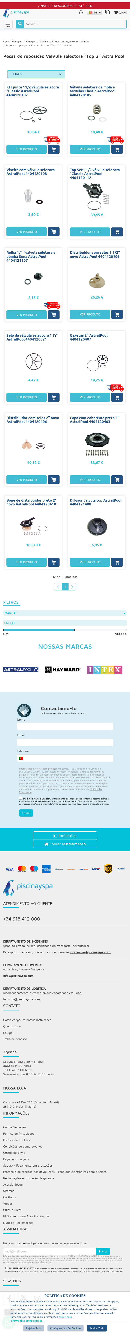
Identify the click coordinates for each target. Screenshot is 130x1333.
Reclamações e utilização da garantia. (29, 1182)
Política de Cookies (16, 1143)
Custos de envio (14, 1156)
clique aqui (65, 1316)
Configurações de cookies (65, 1328)
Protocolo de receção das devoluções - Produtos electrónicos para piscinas (54, 1175)
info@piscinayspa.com (18, 978)
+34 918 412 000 (21, 920)
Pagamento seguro (16, 1162)
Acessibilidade (13, 1188)
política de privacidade (39, 1267)
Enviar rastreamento (65, 845)
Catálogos (9, 1201)
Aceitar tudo (97, 1328)
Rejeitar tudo (34, 1328)
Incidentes (65, 837)
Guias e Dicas (12, 1214)
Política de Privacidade (65, 803)
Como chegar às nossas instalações (27, 1022)
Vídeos (7, 1207)
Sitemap (8, 1195)
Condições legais (14, 1130)
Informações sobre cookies (26, 1320)
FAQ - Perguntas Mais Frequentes (26, 1220)
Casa (6, 42)
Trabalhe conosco (15, 1042)
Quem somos (12, 1029)
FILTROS (36, 75)
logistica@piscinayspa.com (21, 1002)
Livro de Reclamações (18, 1227)
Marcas (65, 614)
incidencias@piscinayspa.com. (90, 954)
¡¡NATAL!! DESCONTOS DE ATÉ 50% (65, 6)
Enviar (26, 814)
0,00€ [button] (120, 12)
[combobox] (22, 759)
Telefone (23, 753)
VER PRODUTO (26, 150)
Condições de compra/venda (22, 1150)
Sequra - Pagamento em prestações (27, 1169)
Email (21, 737)
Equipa (7, 1035)
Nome (21, 721)
